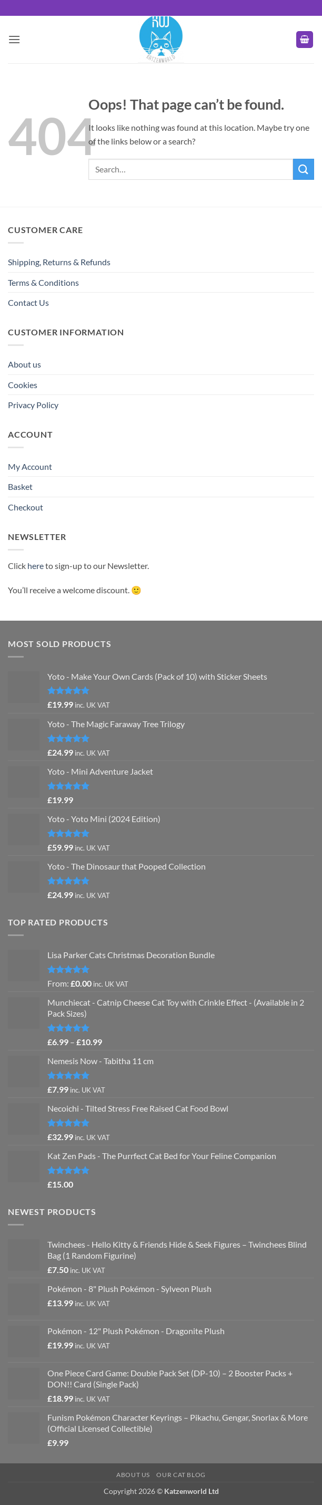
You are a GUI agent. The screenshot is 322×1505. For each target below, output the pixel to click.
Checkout (25, 507)
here (35, 566)
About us (24, 364)
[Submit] (303, 169)
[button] (14, 39)
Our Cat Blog (180, 1475)
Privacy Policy (33, 405)
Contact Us (28, 302)
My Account (30, 466)
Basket (20, 486)
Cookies (22, 385)
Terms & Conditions (43, 282)
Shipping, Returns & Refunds (59, 262)
